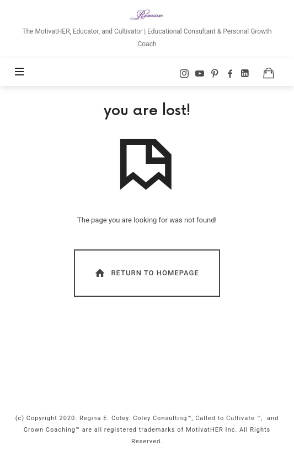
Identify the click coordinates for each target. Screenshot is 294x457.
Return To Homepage (146, 273)
